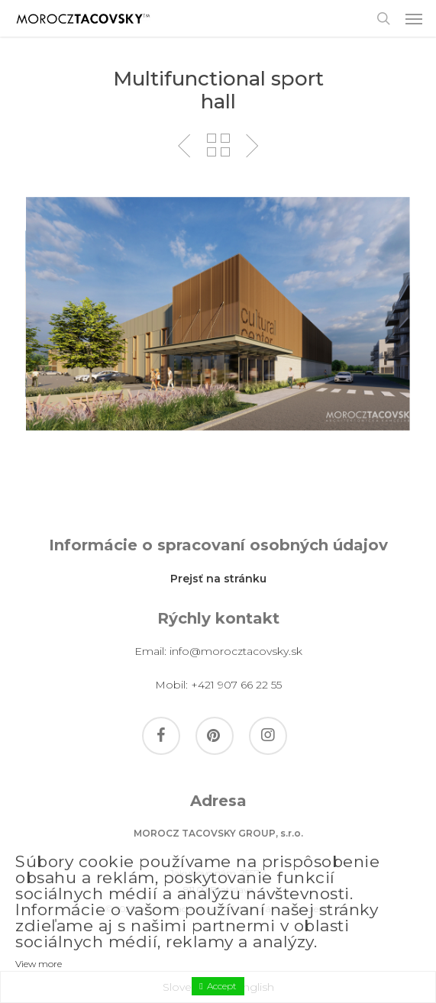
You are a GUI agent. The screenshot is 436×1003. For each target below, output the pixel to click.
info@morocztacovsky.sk (236, 651)
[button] (413, 18)
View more (38, 963)
